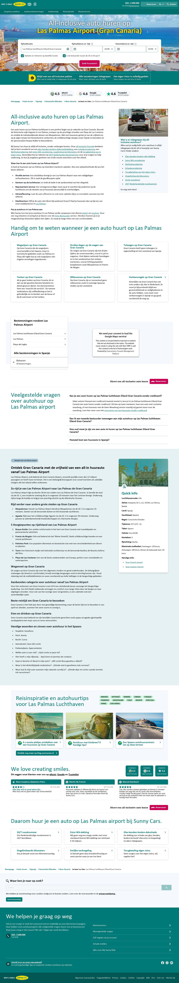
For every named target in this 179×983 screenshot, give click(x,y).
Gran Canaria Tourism (135, 567)
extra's (85, 213)
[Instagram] (167, 962)
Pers (153, 978)
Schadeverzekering (133, 168)
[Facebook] (162, 962)
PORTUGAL (150, 700)
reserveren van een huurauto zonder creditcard (125, 410)
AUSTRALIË (116, 697)
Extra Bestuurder (62, 216)
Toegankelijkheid (103, 978)
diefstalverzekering (19, 152)
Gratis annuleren (132, 180)
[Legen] (68, 49)
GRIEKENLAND (118, 700)
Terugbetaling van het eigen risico (140, 172)
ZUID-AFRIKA (115, 703)
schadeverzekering (86, 149)
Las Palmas (41, 204)
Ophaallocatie (27, 44)
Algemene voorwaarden (85, 978)
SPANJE (103, 703)
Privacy (115, 978)
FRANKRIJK (105, 700)
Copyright (140, 978)
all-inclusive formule (85, 146)
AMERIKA (104, 697)
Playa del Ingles (39, 344)
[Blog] (171, 962)
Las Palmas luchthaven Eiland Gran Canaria (39, 333)
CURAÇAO (147, 697)
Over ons (160, 978)
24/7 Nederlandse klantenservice (64, 155)
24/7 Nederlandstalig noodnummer (141, 184)
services (95, 213)
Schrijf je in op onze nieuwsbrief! (26, 962)
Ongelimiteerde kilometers (137, 176)
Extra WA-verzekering (135, 160)
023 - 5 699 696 (18, 935)
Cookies (123, 978)
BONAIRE (127, 697)
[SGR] (35, 4)
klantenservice (134, 6)
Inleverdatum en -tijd (125, 44)
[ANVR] (29, 4)
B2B (148, 978)
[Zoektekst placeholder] (84, 887)
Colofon (131, 978)
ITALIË (129, 700)
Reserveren (158, 381)
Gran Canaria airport (134, 562)
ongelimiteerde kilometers (65, 152)
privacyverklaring (107, 894)
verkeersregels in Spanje (140, 296)
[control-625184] (86, 49)
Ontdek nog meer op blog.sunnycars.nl (37, 753)
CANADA (137, 697)
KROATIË (139, 700)
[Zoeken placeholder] (167, 887)
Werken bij (170, 978)
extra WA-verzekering (42, 152)
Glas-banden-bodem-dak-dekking (140, 156)
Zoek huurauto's (89, 63)
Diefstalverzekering (133, 164)
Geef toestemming (14, 899)
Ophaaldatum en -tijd (82, 44)
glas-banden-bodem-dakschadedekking (55, 149)
